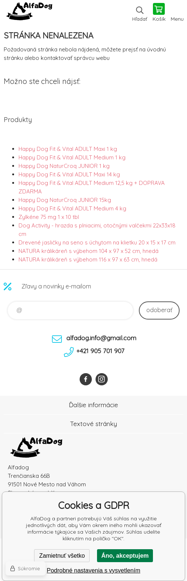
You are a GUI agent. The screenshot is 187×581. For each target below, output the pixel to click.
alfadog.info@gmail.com (101, 338)
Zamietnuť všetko (62, 556)
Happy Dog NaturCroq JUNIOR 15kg (65, 199)
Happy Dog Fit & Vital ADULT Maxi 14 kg (69, 174)
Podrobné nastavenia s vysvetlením (93, 570)
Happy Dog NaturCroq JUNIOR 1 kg (64, 165)
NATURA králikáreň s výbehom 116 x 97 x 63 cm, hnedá (88, 259)
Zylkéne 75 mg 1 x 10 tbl (49, 216)
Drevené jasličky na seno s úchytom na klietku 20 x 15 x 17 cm (97, 242)
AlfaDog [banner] (29, 13)
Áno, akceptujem (124, 556)
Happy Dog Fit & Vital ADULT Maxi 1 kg (68, 148)
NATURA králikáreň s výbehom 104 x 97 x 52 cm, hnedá (88, 250)
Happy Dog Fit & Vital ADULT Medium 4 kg (72, 208)
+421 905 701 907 (100, 351)
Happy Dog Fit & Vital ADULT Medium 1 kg (72, 157)
